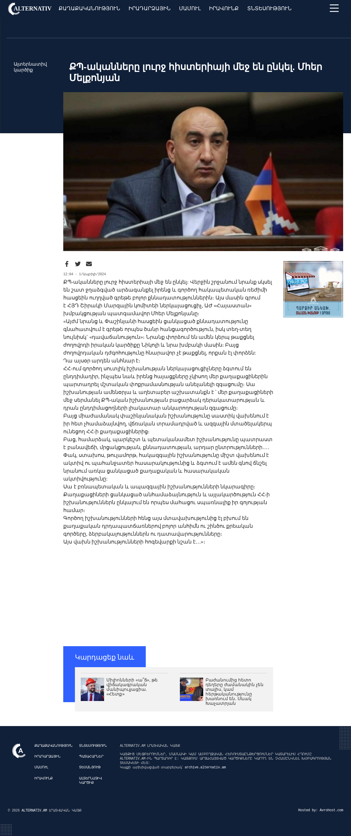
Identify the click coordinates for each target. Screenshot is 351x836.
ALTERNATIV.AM (35, 811)
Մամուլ (190, 8)
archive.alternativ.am (205, 767)
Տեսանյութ (90, 767)
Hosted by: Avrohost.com (320, 810)
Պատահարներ (91, 757)
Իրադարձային (150, 8)
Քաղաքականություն (89, 8)
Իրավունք (224, 8)
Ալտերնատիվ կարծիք (90, 781)
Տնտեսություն (269, 8)
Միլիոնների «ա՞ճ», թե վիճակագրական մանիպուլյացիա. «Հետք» (132, 686)
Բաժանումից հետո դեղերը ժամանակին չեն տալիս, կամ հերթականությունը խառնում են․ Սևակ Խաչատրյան (235, 691)
